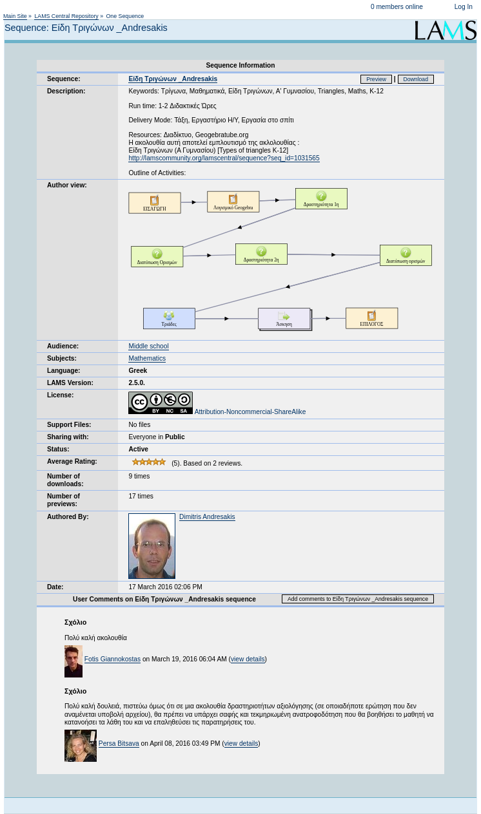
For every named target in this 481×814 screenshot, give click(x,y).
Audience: (63, 346)
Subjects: (62, 358)
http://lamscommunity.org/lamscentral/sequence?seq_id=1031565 (223, 158)
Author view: (67, 185)
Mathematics (147, 358)
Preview (376, 79)
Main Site (15, 16)
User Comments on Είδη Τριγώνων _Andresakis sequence (164, 599)
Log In (464, 6)
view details (248, 659)
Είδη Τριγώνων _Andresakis (172, 78)
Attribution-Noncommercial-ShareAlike (217, 411)
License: (60, 395)
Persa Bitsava (119, 743)
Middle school (148, 346)
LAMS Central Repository (66, 16)
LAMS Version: (70, 382)
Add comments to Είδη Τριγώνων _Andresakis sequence (358, 599)
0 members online (397, 6)
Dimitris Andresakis (207, 516)
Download (416, 79)
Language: (64, 370)
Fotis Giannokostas (112, 659)
